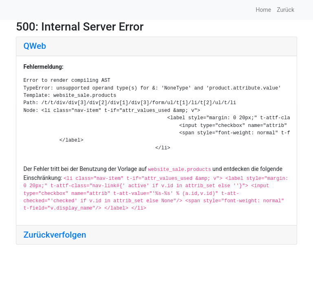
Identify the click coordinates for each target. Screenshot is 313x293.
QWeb (35, 46)
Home (263, 10)
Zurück (285, 10)
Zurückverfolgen (55, 235)
